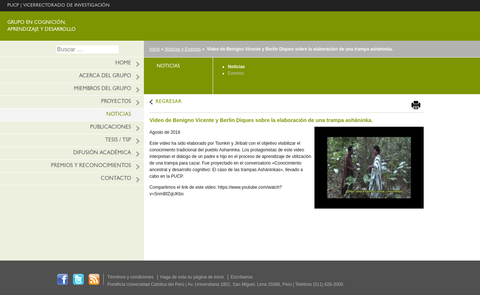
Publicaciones (110, 127)
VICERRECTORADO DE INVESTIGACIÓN (66, 5)
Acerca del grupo (105, 76)
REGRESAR (169, 102)
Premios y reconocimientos (91, 166)
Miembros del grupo (102, 89)
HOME (123, 63)
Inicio (154, 49)
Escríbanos (242, 277)
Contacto (116, 179)
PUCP (13, 5)
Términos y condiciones (130, 277)
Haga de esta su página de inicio (192, 277)
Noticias (118, 115)
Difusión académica (102, 153)
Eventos (235, 73)
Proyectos (116, 102)
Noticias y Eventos (183, 49)
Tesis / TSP (118, 140)
